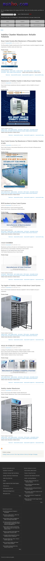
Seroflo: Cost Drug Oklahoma (30, 478)
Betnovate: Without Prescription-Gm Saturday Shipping (31, 481)
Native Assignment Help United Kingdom (11, 483)
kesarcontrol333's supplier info (28, 74)
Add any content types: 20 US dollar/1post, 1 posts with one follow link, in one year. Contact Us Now (20, 17)
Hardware (22, 454)
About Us (22, 25)
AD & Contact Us (37, 25)
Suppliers (22, 21)
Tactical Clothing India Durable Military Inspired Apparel (31, 485)
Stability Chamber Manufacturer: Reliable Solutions (31, 72)
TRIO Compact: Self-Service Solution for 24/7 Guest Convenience (33, 492)
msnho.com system (10, 557)
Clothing (4, 454)
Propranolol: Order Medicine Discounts (32, 475)
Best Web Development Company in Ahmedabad (10, 512)
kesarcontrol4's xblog (40, 135)
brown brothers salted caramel (30, 470)
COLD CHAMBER (7, 243)
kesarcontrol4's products (18, 135)
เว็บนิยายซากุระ (6, 486)
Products (37, 21)
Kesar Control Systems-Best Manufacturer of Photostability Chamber (21, 41)
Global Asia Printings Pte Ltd (8, 491)
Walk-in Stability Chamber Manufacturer (14, 72)
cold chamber (3, 72)
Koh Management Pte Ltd (8, 488)
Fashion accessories (10, 454)
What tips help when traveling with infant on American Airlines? (32, 489)
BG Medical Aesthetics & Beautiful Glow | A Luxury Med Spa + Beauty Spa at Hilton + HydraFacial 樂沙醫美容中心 (11, 523)
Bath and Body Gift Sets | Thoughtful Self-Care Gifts (32, 496)
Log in (19, 14)
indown (4, 480)
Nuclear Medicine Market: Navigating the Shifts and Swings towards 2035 (11, 519)
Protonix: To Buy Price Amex (30, 473)
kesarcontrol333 (9, 43)
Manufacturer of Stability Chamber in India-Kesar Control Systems (21, 81)
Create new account (25, 14)
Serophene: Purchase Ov (8, 470)
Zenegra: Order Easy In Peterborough (10, 475)
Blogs (7, 25)
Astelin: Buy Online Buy (7, 478)
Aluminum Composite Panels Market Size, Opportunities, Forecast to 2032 (11, 532)
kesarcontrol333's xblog (39, 74)
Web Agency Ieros (6, 493)
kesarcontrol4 (8, 82)
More (20, 495)
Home (7, 21)
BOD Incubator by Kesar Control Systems (13, 203)
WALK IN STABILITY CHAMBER (12, 345)
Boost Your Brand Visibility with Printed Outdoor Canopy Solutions (10, 543)
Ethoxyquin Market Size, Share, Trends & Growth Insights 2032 (11, 539)
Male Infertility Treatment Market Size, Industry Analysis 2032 (10, 547)
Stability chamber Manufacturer (10, 388)
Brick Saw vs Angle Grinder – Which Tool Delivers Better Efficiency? (11, 515)
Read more (8, 74)
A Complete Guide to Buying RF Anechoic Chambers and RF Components (11, 536)
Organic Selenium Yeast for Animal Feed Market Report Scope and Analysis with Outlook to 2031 (11, 527)
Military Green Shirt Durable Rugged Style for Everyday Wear (33, 499)
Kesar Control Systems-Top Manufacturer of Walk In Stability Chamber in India (22, 142)
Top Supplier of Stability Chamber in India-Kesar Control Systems (20, 285)
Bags (18, 454)
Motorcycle (26, 454)
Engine (31, 454)
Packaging (35, 454)
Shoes (16, 454)
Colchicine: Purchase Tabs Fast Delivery (11, 473)
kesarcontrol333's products (16, 74)
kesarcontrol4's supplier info (29, 135)
